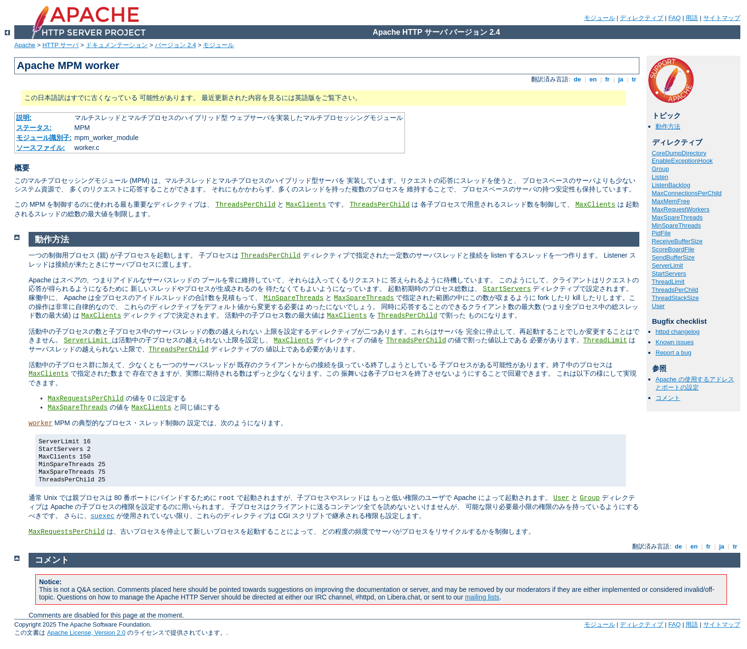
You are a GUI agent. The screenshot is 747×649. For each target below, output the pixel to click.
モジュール (599, 17)
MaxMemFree (671, 201)
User (658, 306)
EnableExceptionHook (682, 160)
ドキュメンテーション (117, 45)
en (593, 79)
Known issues (675, 342)
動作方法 (668, 126)
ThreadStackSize (675, 297)
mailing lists (482, 597)
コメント (668, 397)
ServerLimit (667, 265)
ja (620, 79)
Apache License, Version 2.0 (86, 632)
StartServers (669, 273)
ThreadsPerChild (245, 205)
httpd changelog (678, 331)
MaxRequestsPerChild (86, 398)
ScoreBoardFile (673, 249)
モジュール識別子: (44, 137)
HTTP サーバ (60, 45)
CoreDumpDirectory (679, 153)
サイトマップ (721, 17)
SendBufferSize (673, 257)
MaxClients (306, 205)
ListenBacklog (671, 185)
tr (634, 79)
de (577, 79)
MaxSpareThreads (677, 217)
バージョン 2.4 (175, 45)
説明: (24, 117)
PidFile (661, 233)
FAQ (674, 17)
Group (660, 168)
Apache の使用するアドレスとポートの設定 (695, 383)
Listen (660, 176)
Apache (24, 45)
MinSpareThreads (676, 225)
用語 (692, 17)
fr (608, 79)
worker (40, 423)
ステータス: (34, 127)
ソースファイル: (40, 147)
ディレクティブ (641, 17)
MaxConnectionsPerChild (687, 193)
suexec (102, 516)
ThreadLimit (668, 281)
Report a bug (673, 352)
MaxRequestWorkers (680, 209)
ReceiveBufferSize (677, 241)
